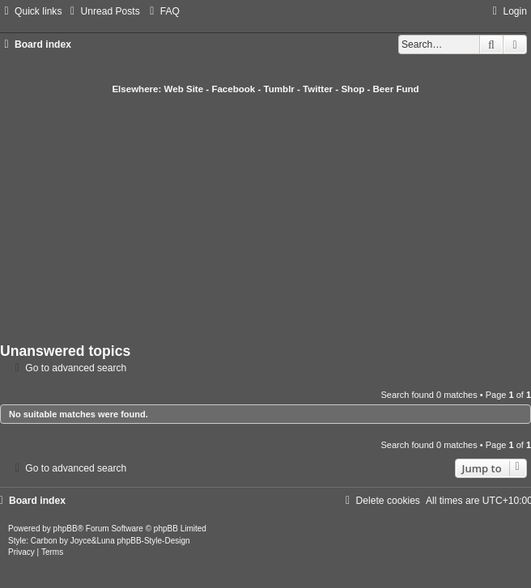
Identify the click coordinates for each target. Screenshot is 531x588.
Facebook (233, 89)
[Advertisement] (266, 217)
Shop (352, 89)
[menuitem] (102, 11)
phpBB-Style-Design (153, 540)
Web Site (184, 89)
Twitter (318, 89)
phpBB (65, 528)
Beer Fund (396, 89)
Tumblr (279, 89)
